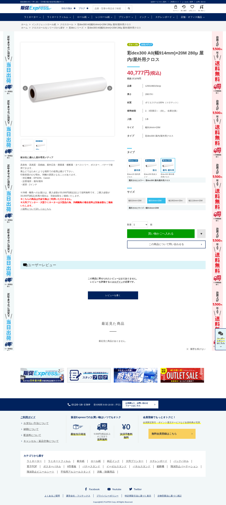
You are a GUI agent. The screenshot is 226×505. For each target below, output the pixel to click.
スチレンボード (163, 17)
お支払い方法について (36, 423)
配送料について (32, 435)
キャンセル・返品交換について (41, 441)
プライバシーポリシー (107, 496)
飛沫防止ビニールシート (40, 471)
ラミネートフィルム (57, 17)
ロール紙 (82, 17)
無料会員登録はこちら (164, 433)
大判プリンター (134, 461)
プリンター (124, 17)
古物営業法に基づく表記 (169, 496)
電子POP (32, 466)
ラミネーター (31, 17)
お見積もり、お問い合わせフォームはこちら (136, 404)
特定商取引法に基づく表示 (138, 496)
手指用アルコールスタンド (76, 471)
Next (109, 88)
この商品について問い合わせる (166, 244)
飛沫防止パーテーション (184, 466)
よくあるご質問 (187, 2)
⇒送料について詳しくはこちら (35, 209)
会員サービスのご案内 (158, 2)
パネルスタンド (141, 466)
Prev (25, 88)
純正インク (113, 461)
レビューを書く (113, 295)
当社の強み (66, 8)
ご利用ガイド (174, 2)
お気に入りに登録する (201, 233)
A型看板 (71, 466)
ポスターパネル (52, 466)
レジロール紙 (103, 17)
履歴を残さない (198, 349)
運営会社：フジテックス (78, 496)
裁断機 (160, 466)
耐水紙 (80, 461)
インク (142, 17)
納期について (31, 429)
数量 (129, 224)
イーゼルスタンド (116, 466)
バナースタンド (91, 466)
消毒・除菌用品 (106, 471)
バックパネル (181, 461)
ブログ (81, 8)
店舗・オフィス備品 (191, 17)
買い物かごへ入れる (161, 233)
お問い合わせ (201, 2)
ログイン (118, 282)
